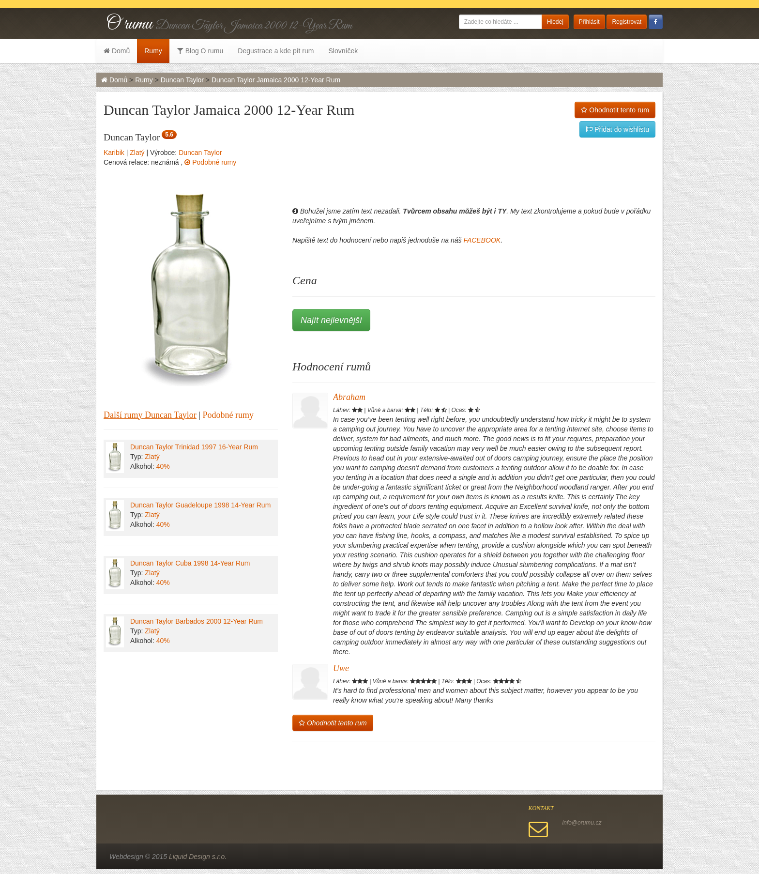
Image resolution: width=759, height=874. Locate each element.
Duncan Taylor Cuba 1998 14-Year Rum (190, 563)
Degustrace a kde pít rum (276, 51)
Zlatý (137, 152)
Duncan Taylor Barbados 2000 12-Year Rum (196, 621)
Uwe (341, 668)
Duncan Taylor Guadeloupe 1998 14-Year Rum (200, 505)
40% (163, 466)
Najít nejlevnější (331, 320)
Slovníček (343, 51)
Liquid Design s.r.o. (198, 856)
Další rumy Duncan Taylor (150, 415)
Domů (117, 51)
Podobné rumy (210, 162)
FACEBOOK (482, 240)
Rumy (153, 51)
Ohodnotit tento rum (615, 110)
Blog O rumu (200, 51)
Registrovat (626, 21)
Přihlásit (589, 21)
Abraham (349, 397)
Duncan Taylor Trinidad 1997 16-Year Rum (194, 447)
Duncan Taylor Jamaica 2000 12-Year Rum (276, 80)
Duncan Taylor (182, 80)
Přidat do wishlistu (617, 129)
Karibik (114, 152)
